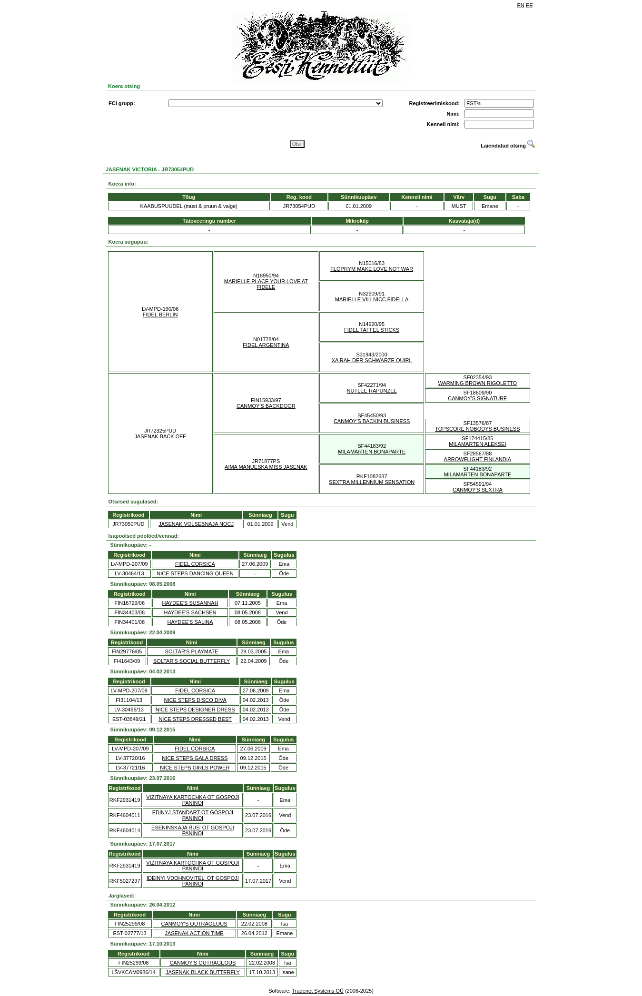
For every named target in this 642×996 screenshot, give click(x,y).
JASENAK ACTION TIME (194, 933)
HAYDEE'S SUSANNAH (190, 603)
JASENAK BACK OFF (160, 436)
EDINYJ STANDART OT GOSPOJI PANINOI (192, 815)
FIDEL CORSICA (195, 564)
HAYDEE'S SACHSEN (190, 612)
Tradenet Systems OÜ (317, 991)
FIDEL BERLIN (160, 314)
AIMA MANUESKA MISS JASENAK (266, 467)
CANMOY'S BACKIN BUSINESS (372, 421)
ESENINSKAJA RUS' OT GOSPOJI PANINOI (192, 830)
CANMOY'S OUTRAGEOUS (194, 924)
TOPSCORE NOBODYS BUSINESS (477, 429)
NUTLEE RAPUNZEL (372, 391)
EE (529, 5)
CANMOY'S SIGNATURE (477, 398)
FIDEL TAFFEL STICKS (371, 330)
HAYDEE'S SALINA (190, 622)
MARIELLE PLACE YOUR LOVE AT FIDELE (266, 284)
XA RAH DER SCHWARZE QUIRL (372, 360)
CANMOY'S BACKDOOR (266, 406)
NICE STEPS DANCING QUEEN (195, 573)
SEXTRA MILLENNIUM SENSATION (372, 482)
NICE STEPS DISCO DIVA (195, 700)
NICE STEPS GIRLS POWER (194, 767)
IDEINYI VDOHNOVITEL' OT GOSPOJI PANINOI (193, 881)
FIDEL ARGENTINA (266, 345)
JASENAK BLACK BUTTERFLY (203, 972)
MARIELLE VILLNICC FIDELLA (372, 299)
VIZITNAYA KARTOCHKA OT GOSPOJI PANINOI (192, 800)
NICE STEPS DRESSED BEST (194, 719)
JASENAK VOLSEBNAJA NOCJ (196, 524)
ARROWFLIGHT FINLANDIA (478, 459)
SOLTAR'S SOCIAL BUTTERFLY (191, 661)
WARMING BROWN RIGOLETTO (477, 383)
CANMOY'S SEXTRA (478, 490)
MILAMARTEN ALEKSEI (477, 444)
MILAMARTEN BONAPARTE (371, 451)
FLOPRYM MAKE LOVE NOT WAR (371, 269)
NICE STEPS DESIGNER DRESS (195, 709)
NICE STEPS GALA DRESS (194, 758)
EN (520, 5)
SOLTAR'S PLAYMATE (191, 651)
